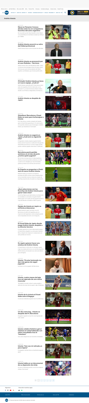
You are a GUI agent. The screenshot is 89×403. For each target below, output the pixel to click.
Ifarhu (26, 8)
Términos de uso (40, 394)
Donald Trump (60, 8)
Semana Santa (53, 8)
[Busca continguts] (65, 12)
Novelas (46, 12)
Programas (52, 12)
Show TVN (19, 12)
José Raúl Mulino (12, 8)
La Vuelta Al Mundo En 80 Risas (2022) (83, 13)
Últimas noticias (4, 8)
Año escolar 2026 (20, 8)
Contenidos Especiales (38, 12)
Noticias (13, 12)
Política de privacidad (25, 394)
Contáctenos (71, 394)
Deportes (24, 12)
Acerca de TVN (56, 394)
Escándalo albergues (45, 8)
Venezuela (37, 8)
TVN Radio (30, 12)
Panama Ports (31, 8)
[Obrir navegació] (3, 12)
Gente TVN (58, 12)
